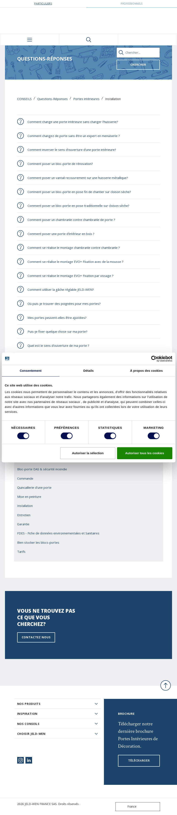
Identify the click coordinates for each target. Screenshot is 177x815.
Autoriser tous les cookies (144, 453)
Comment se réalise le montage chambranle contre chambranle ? (74, 247)
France (126, 806)
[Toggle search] (88, 39)
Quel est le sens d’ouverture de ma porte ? (58, 345)
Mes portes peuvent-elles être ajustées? (57, 318)
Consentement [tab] (30, 370)
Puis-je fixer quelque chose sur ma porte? (57, 331)
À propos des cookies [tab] (146, 370)
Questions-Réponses (52, 99)
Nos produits (29, 704)
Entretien (23, 515)
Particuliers (43, 3)
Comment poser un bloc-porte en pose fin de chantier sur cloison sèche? (79, 192)
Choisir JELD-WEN (31, 734)
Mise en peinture (29, 496)
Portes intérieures (86, 99)
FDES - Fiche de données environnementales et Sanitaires (58, 533)
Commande (25, 478)
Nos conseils (28, 724)
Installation (25, 506)
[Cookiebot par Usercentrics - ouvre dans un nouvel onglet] (154, 359)
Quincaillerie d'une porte (34, 487)
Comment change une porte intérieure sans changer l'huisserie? (73, 122)
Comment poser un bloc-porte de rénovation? (60, 164)
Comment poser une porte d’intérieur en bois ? (61, 234)
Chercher (138, 65)
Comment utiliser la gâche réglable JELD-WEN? (61, 289)
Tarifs (21, 551)
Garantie (23, 524)
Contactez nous (36, 637)
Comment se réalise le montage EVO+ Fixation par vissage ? (70, 276)
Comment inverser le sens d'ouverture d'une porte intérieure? (72, 150)
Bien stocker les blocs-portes (38, 542)
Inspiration (27, 714)
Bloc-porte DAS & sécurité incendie (42, 469)
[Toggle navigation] (29, 39)
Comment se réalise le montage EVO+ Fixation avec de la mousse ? (75, 262)
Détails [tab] (88, 370)
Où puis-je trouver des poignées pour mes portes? (64, 303)
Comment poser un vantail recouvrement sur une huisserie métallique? (78, 178)
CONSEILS (24, 99)
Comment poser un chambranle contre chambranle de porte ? (71, 220)
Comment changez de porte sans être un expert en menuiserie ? (74, 136)
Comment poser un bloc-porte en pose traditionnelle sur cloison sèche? (78, 206)
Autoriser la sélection (88, 453)
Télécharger (139, 761)
